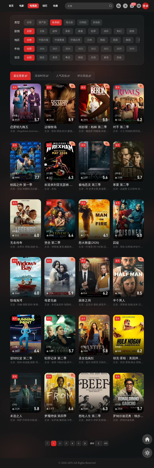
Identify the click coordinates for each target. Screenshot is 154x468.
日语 (93, 57)
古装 (42, 31)
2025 (55, 48)
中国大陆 (43, 40)
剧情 (132, 31)
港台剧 (69, 22)
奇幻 (119, 31)
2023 (80, 48)
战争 (55, 31)
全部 (29, 22)
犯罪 (93, 31)
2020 (119, 48)
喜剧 (67, 31)
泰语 (106, 57)
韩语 (80, 57)
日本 (89, 40)
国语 (42, 57)
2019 (132, 48)
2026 (42, 48)
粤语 (67, 57)
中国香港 (59, 40)
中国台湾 (75, 40)
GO (105, 443)
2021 (106, 48)
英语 (55, 57)
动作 (106, 31)
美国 (115, 40)
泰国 (128, 40)
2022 (93, 48)
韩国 (102, 40)
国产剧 (42, 22)
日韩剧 (82, 22)
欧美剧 (55, 22)
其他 (119, 57)
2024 (67, 48)
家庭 (80, 31)
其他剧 (96, 22)
